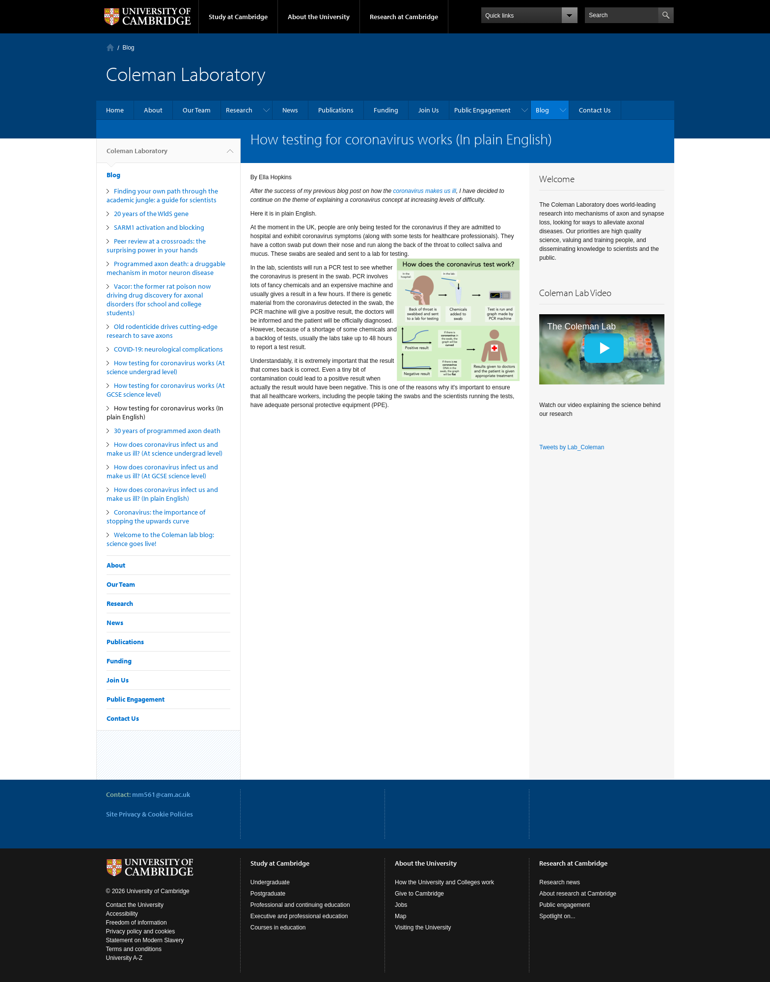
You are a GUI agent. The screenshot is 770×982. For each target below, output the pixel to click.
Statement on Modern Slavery (145, 940)
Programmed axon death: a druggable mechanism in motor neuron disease (166, 268)
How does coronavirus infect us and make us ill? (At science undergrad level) (164, 449)
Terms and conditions (134, 949)
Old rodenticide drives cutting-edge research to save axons (162, 331)
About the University (319, 16)
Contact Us (595, 110)
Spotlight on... (557, 916)
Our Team (197, 110)
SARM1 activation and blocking (159, 227)
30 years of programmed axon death (167, 430)
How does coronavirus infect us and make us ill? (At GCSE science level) (162, 471)
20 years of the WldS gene (151, 213)
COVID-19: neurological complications (168, 349)
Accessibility (122, 913)
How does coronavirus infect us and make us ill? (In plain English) (162, 494)
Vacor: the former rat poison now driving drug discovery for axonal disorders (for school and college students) (159, 299)
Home (110, 47)
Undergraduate (270, 882)
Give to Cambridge (419, 893)
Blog (129, 47)
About (153, 110)
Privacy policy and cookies (140, 931)
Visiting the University (423, 927)
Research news (559, 882)
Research (239, 110)
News (290, 110)
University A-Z (124, 958)
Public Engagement (482, 110)
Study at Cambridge (238, 16)
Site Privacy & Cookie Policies (149, 814)
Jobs (401, 904)
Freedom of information (136, 922)
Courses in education (278, 927)
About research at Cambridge (577, 893)
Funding (386, 110)
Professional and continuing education (300, 904)
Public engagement (564, 904)
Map (400, 916)
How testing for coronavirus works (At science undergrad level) (166, 367)
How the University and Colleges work (444, 882)
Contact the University (135, 904)
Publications (336, 110)
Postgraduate (267, 893)
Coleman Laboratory (137, 154)
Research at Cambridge (404, 16)
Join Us (428, 110)
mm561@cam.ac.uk (161, 794)
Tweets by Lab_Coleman (571, 447)
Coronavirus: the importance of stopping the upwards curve (156, 516)
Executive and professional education (299, 916)
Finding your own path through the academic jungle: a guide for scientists (162, 195)
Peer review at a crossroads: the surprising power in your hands (156, 245)
